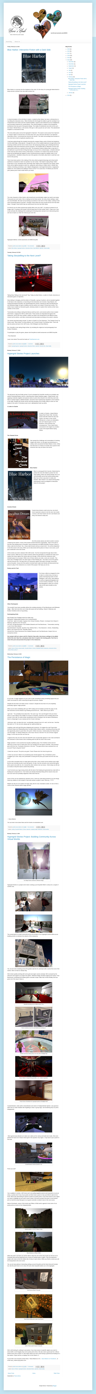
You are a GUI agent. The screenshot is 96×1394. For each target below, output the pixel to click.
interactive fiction (29, 248)
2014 (68, 60)
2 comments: (31, 645)
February (71, 76)
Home (33, 1373)
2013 (68, 95)
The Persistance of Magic (18, 657)
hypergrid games (15, 346)
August (70, 68)
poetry (15, 649)
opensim (41, 248)
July (70, 70)
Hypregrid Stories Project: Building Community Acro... (76, 89)
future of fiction (15, 1368)
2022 (68, 51)
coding (13, 829)
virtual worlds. (46, 829)
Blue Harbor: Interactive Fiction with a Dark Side (29, 50)
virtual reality (47, 248)
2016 (68, 55)
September (71, 66)
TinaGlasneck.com (34, 339)
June (70, 72)
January (71, 92)
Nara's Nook (11, 649)
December (71, 61)
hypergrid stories (21, 248)
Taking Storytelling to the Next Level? (24, 255)
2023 (68, 49)
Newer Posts (11, 1373)
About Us (17, 41)
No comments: (31, 245)
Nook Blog (9, 41)
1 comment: (30, 343)
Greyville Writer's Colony (30, 648)
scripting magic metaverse (36, 829)
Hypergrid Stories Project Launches (23, 353)
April (70, 74)
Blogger (54, 1385)
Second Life (42, 346)
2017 (68, 53)
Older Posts (57, 1373)
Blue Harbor (14, 248)
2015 (68, 57)
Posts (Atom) (17, 1376)
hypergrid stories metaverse (42, 648)
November (71, 64)
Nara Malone (36, 248)
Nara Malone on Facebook (49, 1358)
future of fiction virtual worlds (18, 648)
